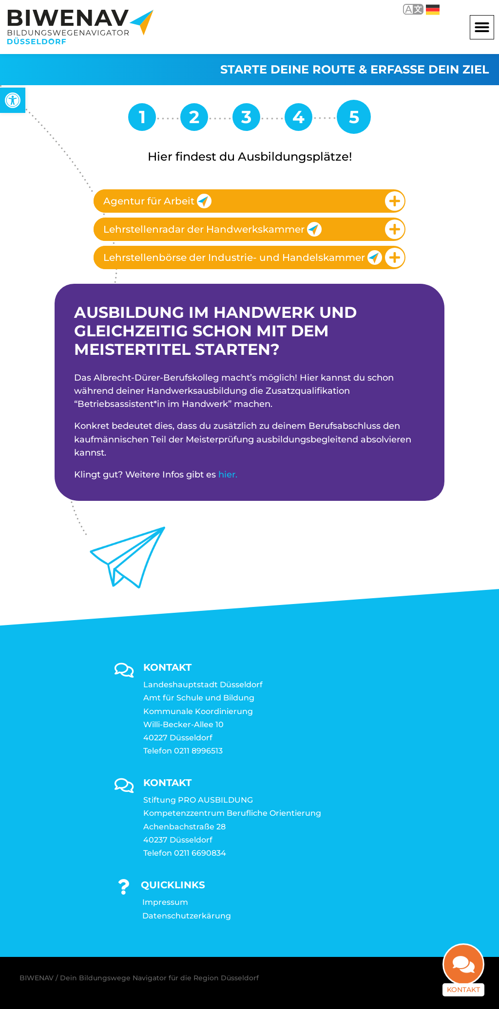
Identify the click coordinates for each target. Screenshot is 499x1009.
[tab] (249, 201)
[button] (482, 27)
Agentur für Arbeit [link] (157, 201)
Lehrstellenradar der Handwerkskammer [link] (212, 229)
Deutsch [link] (433, 10)
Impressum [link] (165, 902)
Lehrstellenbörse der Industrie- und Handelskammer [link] (241, 257)
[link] (12, 100)
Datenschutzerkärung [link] (186, 915)
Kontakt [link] (463, 984)
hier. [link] (227, 474)
